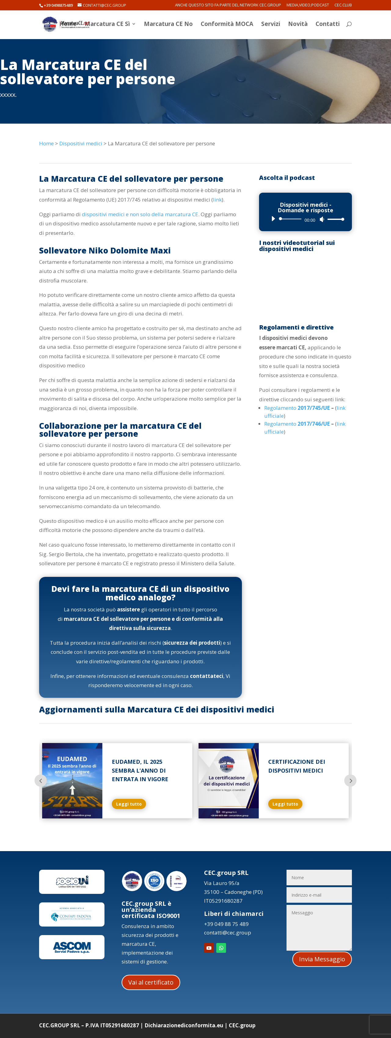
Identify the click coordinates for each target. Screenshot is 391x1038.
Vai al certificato (151, 982)
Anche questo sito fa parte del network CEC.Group (228, 5)
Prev (41, 780)
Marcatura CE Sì (107, 25)
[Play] (273, 219)
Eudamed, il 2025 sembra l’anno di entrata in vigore (140, 770)
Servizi (270, 25)
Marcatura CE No (168, 25)
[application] (305, 219)
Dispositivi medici (80, 143)
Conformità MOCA (227, 25)
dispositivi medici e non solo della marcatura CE (140, 214)
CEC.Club (343, 5)
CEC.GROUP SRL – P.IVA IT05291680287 (89, 1025)
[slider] (291, 219)
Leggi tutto (129, 804)
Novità (298, 25)
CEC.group (242, 1025)
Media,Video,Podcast (308, 5)
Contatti (328, 25)
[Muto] (322, 219)
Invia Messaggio (322, 959)
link (217, 199)
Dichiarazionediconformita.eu (183, 1025)
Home (68, 25)
